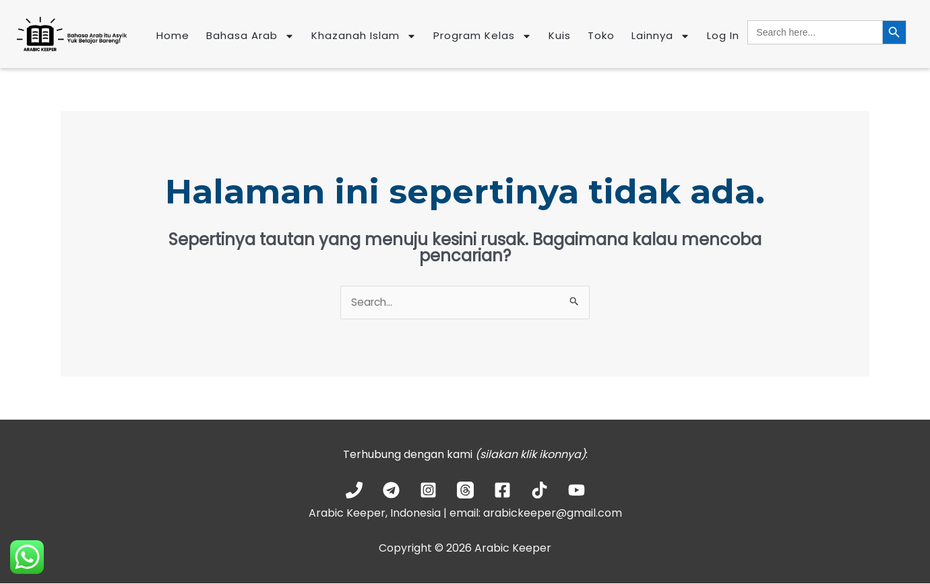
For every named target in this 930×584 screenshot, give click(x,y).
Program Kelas (482, 36)
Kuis (560, 35)
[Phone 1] (354, 490)
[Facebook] (502, 490)
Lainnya (660, 36)
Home (172, 35)
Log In (723, 35)
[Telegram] (391, 490)
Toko (601, 35)
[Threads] (465, 490)
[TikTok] (539, 490)
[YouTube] (576, 490)
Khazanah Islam (363, 36)
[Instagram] (428, 490)
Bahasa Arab (250, 36)
